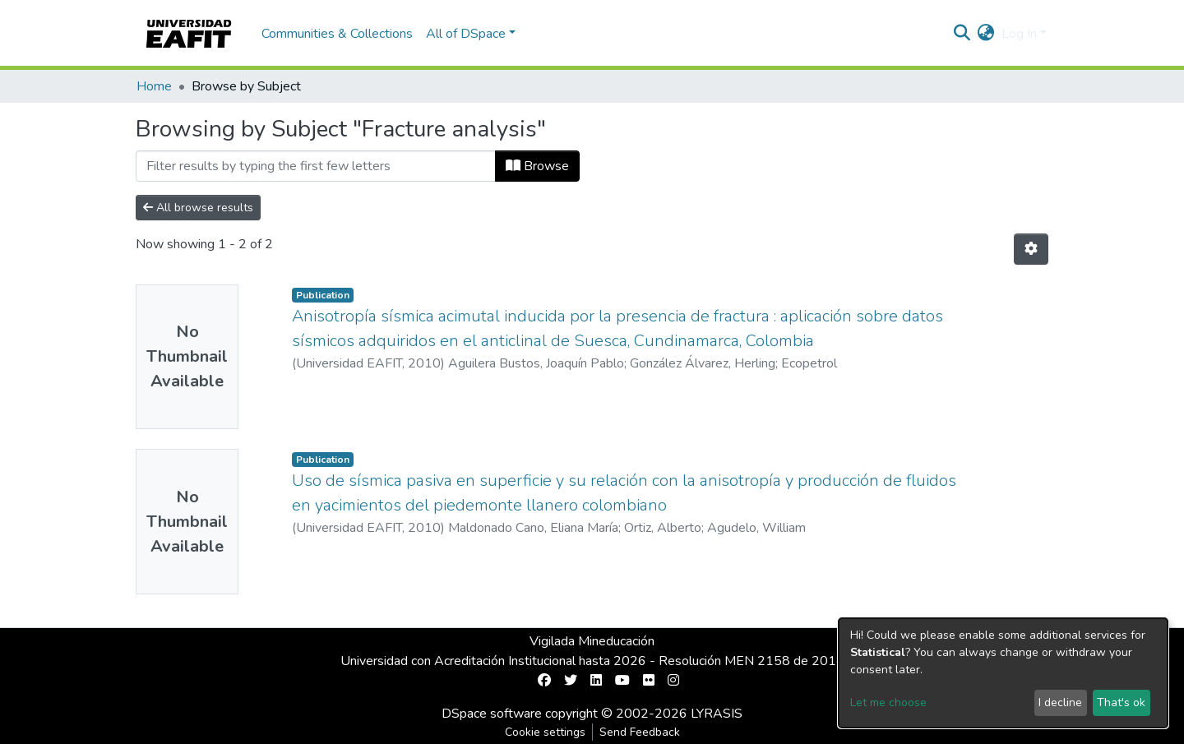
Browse (537, 166)
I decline (1060, 702)
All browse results (198, 207)
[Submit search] (962, 34)
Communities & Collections (337, 34)
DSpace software (492, 714)
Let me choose (888, 702)
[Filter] (316, 166)
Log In (1019, 34)
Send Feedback (639, 732)
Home (154, 86)
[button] (986, 34)
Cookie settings (545, 732)
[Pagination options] (1031, 249)
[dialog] (1003, 673)
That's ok (1121, 702)
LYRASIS (716, 714)
